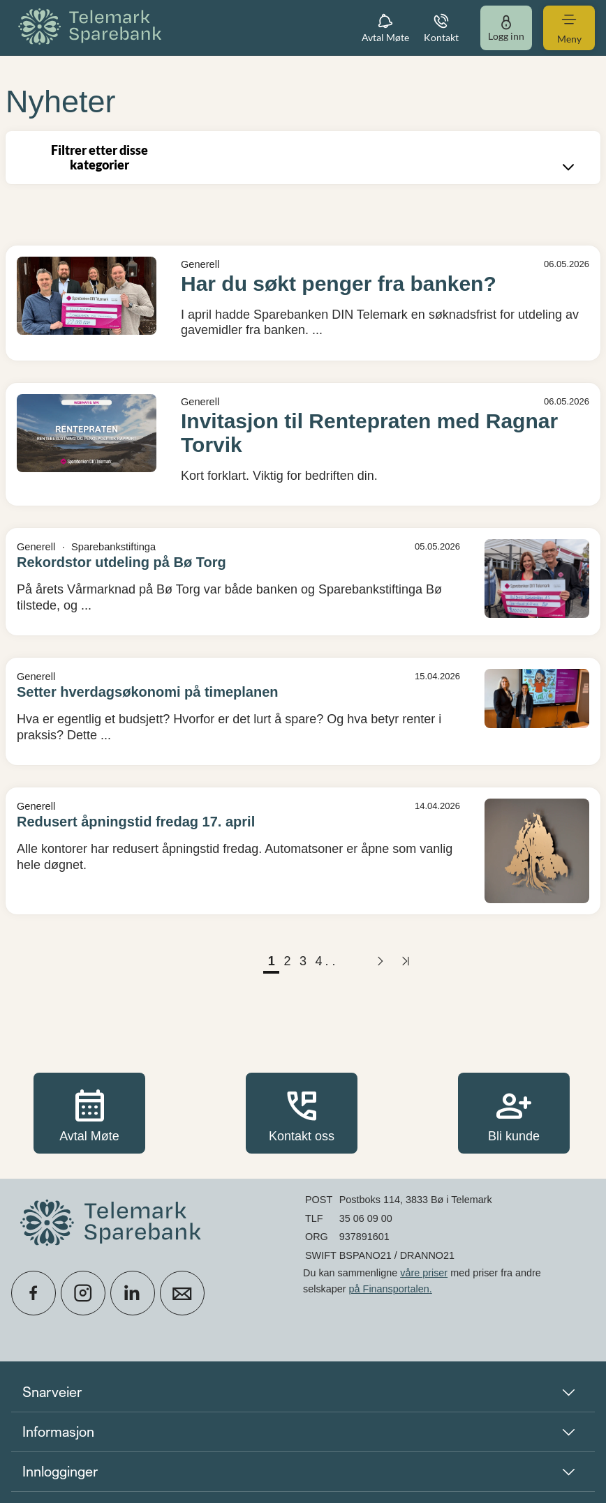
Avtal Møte (89, 1112)
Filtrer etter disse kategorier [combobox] (314, 159)
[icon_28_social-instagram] (83, 1293)
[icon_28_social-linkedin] (132, 1293)
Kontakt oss (301, 1112)
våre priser (424, 1272)
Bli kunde (514, 1112)
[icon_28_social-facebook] (33, 1293)
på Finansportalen (389, 1288)
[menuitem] (92, 27)
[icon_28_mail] (182, 1293)
